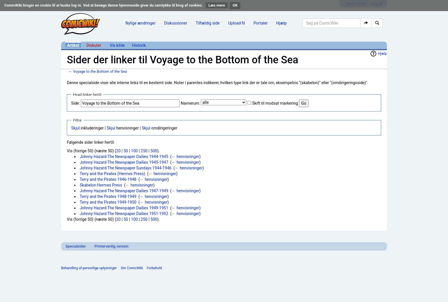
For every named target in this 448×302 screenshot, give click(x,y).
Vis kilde (117, 45)
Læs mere (217, 5)
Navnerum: (190, 103)
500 (154, 151)
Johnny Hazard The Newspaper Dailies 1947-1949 (124, 191)
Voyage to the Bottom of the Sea (100, 71)
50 (125, 151)
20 (118, 151)
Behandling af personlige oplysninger (89, 268)
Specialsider (75, 246)
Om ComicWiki (132, 268)
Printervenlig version (111, 246)
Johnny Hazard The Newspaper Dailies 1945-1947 (124, 162)
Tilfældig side (208, 23)
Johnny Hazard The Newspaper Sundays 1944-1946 (125, 168)
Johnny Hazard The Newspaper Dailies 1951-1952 (124, 213)
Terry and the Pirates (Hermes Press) (112, 173)
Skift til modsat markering (275, 103)
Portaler (260, 23)
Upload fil (236, 23)
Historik (139, 45)
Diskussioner (175, 23)
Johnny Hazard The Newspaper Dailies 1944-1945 (124, 156)
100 (134, 151)
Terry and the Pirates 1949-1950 (108, 202)
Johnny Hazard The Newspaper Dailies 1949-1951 (124, 208)
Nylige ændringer (140, 23)
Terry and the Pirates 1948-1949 (108, 196)
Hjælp (281, 23)
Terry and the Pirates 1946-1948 (108, 179)
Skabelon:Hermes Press (101, 185)
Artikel (73, 45)
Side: (75, 103)
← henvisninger (185, 156)
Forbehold (154, 268)
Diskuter (93, 45)
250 (144, 151)
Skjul (75, 128)
